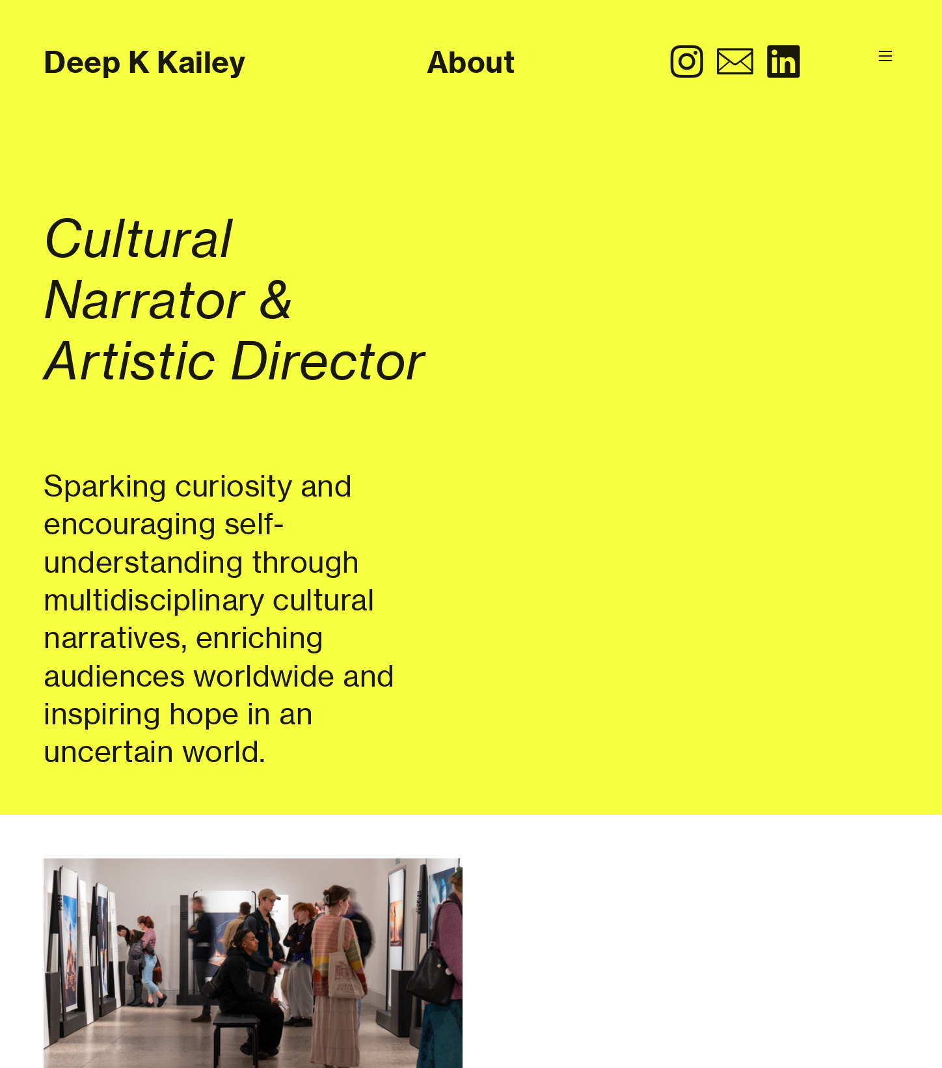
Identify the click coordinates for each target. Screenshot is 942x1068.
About (471, 62)
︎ (687, 62)
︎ (735, 62)
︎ (885, 56)
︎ (783, 62)
